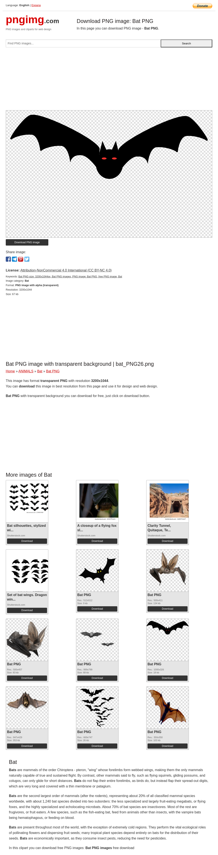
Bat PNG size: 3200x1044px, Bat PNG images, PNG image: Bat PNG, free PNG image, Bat (70, 276)
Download (27, 541)
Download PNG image (27, 242)
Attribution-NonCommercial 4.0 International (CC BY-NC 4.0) (66, 270)
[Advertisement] (109, 80)
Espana (36, 5)
